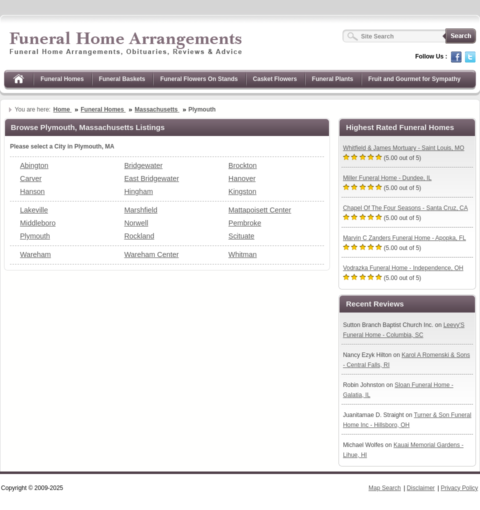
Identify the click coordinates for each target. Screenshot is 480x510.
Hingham (138, 192)
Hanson (32, 192)
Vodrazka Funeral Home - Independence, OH (403, 268)
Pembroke (245, 223)
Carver (31, 178)
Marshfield (140, 210)
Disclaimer (421, 488)
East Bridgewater (151, 178)
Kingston (242, 192)
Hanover (242, 178)
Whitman (242, 254)
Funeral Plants (333, 79)
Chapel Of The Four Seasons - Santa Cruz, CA (405, 208)
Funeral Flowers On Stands (199, 79)
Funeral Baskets (122, 79)
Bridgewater (143, 166)
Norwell (136, 223)
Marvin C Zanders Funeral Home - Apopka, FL (404, 238)
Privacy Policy (459, 488)
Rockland (139, 236)
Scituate (241, 236)
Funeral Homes (62, 79)
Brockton (242, 166)
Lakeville (34, 210)
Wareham (35, 254)
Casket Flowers (275, 79)
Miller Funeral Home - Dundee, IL (387, 178)
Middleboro (38, 223)
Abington (34, 166)
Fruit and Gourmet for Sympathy (414, 79)
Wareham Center (151, 254)
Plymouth (35, 236)
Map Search (384, 488)
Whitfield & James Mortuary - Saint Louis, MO (403, 148)
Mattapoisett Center (260, 210)
